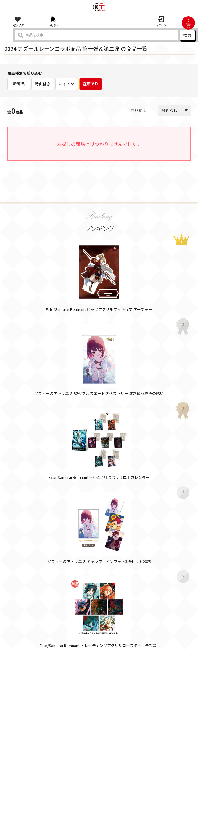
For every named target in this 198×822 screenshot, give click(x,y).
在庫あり (90, 84)
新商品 (19, 84)
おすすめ (66, 84)
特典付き (42, 84)
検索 (187, 35)
